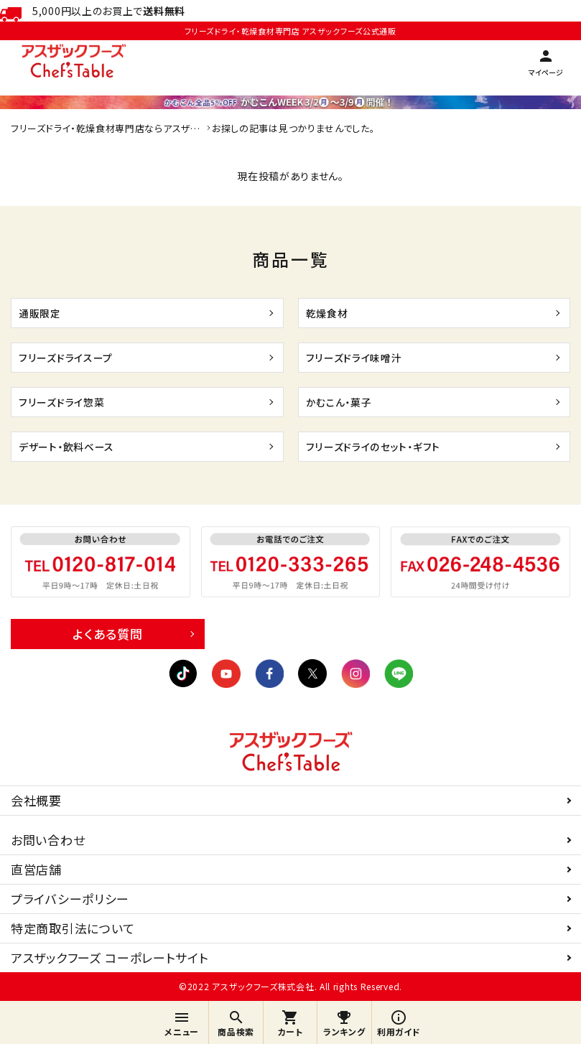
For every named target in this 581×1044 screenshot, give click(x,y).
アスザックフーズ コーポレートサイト (110, 957)
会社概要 (36, 800)
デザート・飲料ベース (76, 446)
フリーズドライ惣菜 (70, 402)
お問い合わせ (48, 840)
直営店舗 (36, 869)
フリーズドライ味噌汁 (364, 357)
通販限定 (44, 313)
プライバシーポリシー (70, 899)
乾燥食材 (331, 313)
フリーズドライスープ (75, 357)
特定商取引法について (73, 928)
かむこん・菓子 (346, 402)
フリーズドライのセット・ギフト (386, 446)
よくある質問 (107, 634)
